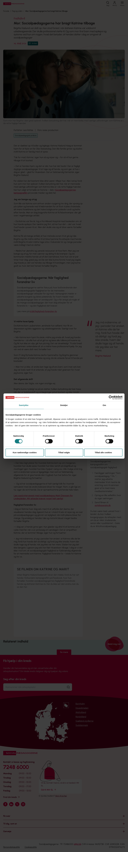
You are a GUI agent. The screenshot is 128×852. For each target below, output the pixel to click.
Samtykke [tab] (24, 405)
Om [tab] (104, 405)
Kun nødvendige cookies (25, 452)
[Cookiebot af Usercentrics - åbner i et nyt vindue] (110, 397)
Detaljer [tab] (64, 405)
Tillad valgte (64, 452)
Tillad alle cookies (103, 452)
